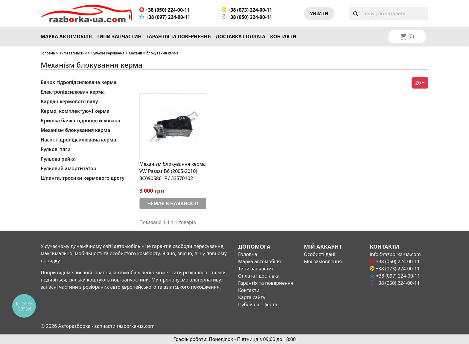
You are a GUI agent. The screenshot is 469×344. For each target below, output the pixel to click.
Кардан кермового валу (69, 101)
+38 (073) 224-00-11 (247, 10)
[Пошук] (388, 13)
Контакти (283, 36)
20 (418, 83)
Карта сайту (251, 297)
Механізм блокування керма (75, 130)
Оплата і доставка (258, 276)
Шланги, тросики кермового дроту (82, 178)
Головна (48, 53)
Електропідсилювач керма (73, 92)
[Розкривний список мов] (414, 36)
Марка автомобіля (66, 36)
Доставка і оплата (240, 36)
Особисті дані (319, 254)
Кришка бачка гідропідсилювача (80, 120)
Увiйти (319, 13)
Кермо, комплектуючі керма (75, 111)
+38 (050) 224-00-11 (164, 10)
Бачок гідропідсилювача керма (78, 82)
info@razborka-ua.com (395, 254)
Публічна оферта (257, 304)
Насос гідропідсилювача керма (78, 139)
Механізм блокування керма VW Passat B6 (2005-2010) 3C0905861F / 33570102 (172, 171)
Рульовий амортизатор (68, 168)
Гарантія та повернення (179, 36)
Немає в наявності (172, 203)
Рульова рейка (58, 159)
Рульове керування (107, 53)
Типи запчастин (119, 36)
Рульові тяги (56, 149)
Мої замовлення (323, 261)
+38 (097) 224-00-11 (164, 17)
